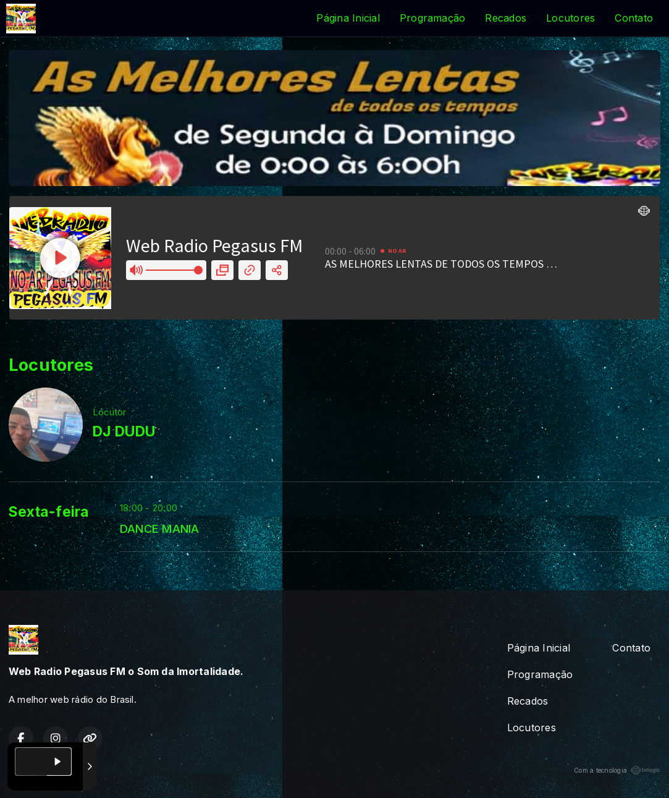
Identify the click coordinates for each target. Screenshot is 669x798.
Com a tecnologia (617, 770)
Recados (505, 18)
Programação (433, 18)
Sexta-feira (49, 511)
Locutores (570, 18)
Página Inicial (347, 18)
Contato (634, 18)
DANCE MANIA (160, 528)
